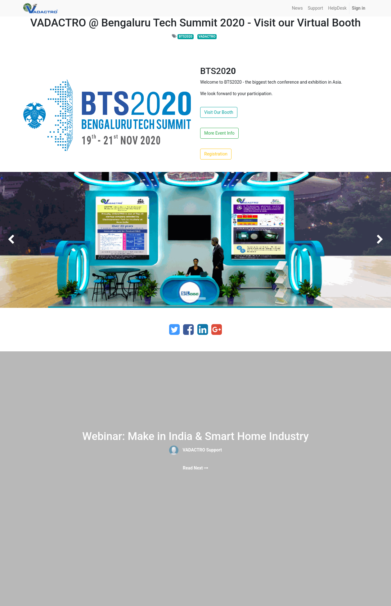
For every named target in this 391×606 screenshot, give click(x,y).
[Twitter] (174, 329)
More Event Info (219, 133)
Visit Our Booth (218, 112)
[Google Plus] (216, 329)
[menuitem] (297, 8)
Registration (215, 153)
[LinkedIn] (202, 329)
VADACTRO (207, 37)
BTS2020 (185, 37)
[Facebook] (188, 329)
